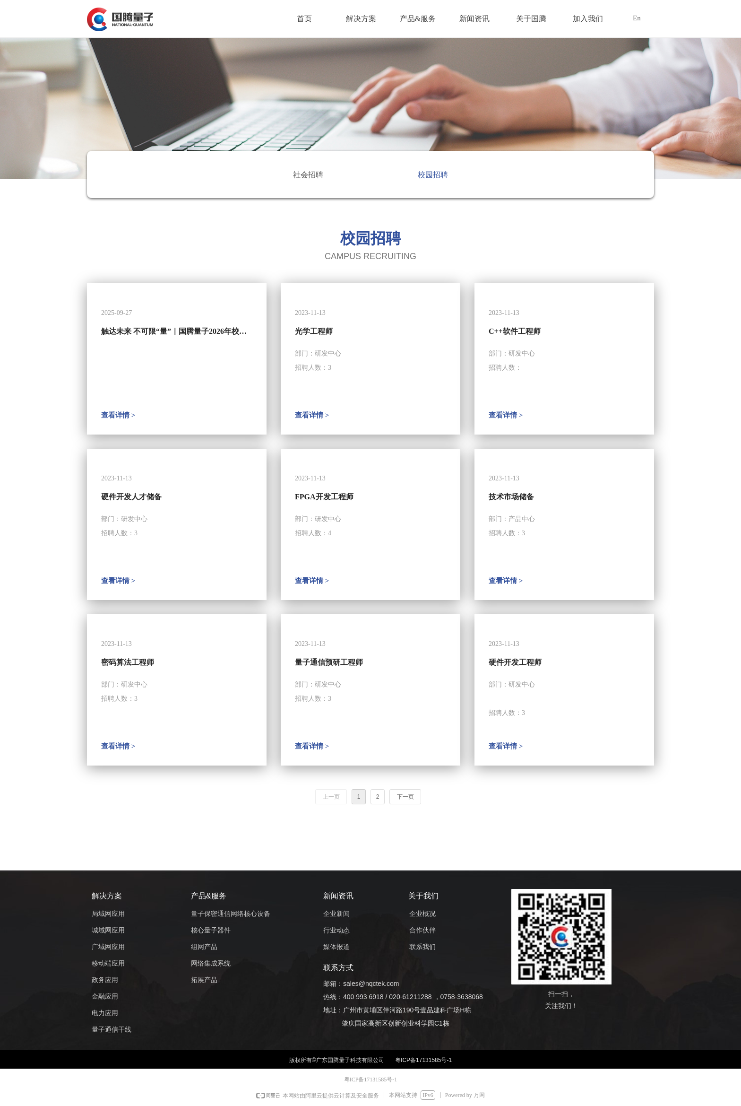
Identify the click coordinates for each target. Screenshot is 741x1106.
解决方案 (361, 19)
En (637, 18)
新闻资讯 (474, 19)
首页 (304, 19)
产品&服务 (418, 19)
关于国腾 (531, 19)
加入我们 (588, 19)
